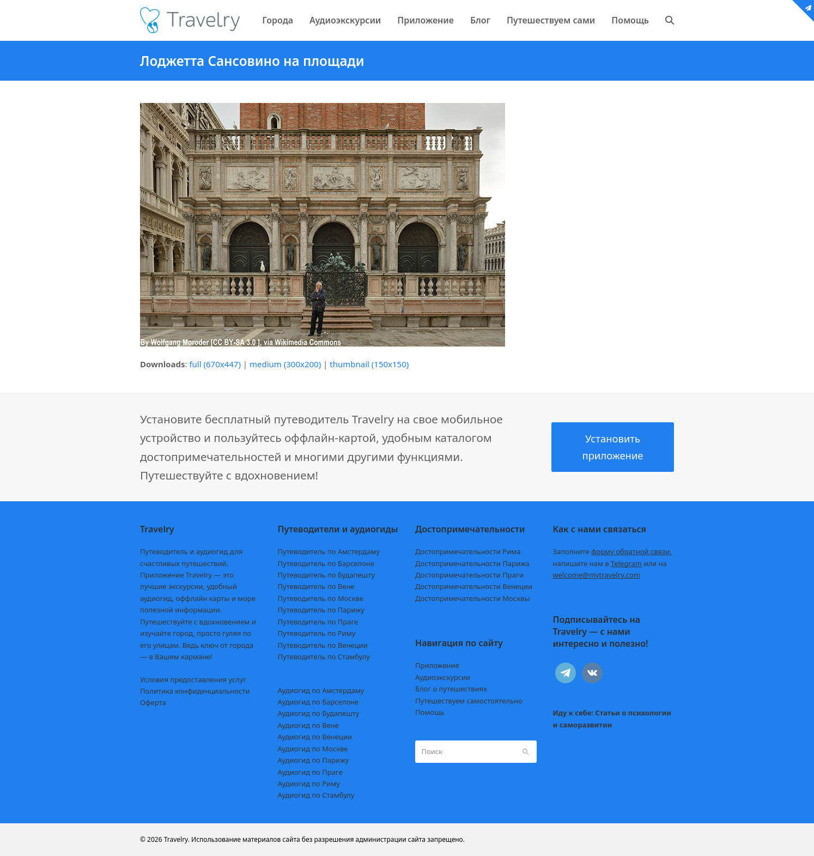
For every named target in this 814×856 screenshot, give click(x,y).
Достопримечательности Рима (467, 551)
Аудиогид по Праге (310, 772)
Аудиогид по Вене (308, 725)
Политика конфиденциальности (195, 691)
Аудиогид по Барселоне (318, 702)
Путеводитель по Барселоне (326, 563)
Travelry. (177, 839)
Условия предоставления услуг (193, 679)
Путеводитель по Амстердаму (329, 551)
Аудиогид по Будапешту (319, 713)
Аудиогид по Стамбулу (316, 795)
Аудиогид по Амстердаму (321, 690)
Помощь (430, 712)
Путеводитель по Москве (321, 598)
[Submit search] (526, 751)
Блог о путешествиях (451, 689)
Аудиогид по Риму (309, 783)
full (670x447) (215, 364)
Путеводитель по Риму (317, 633)
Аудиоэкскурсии (442, 677)
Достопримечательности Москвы (472, 598)
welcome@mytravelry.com (597, 575)
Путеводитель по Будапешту (326, 575)
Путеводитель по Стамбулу (324, 656)
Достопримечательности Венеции (473, 586)
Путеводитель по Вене (316, 586)
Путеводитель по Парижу (321, 610)
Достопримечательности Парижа (472, 563)
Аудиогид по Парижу (313, 760)
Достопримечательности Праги (469, 575)
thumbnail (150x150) (369, 364)
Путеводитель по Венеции (323, 645)
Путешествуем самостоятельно (469, 701)
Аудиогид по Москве (313, 749)
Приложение (437, 665)
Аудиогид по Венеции (315, 737)
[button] (669, 20)
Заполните (612, 551)
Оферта (153, 702)
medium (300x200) (285, 364)
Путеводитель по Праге (318, 622)
